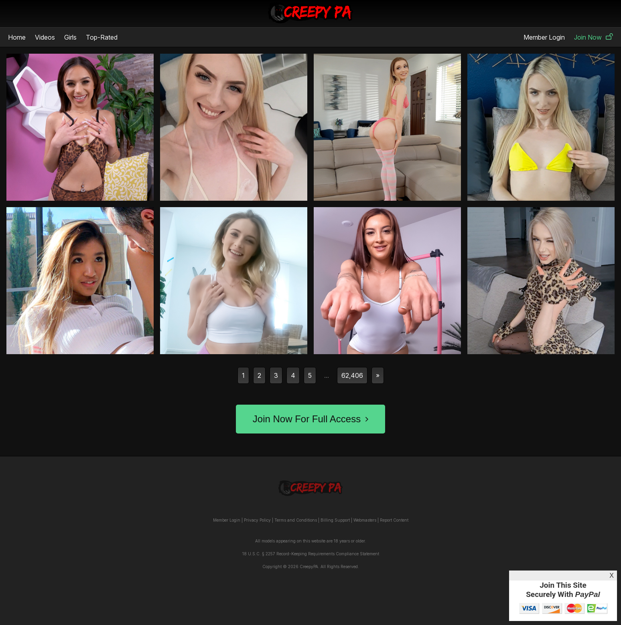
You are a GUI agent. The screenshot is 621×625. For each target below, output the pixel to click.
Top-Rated (102, 37)
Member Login (544, 37)
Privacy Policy (257, 520)
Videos (45, 37)
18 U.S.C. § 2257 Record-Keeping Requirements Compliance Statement (310, 553)
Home (17, 37)
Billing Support (335, 520)
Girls (70, 37)
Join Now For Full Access (310, 418)
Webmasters (364, 520)
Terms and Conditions (295, 520)
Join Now (593, 37)
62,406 (352, 375)
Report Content (394, 520)
